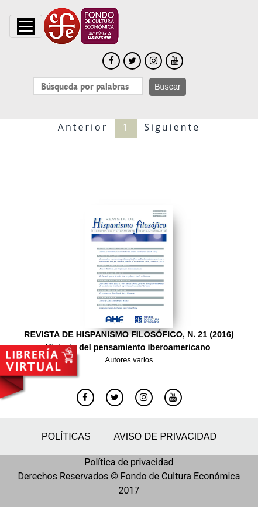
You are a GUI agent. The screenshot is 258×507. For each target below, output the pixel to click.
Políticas (66, 436)
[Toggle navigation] (25, 26)
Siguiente (172, 127)
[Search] (88, 86)
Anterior (83, 127)
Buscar (167, 86)
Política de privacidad (128, 462)
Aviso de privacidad (165, 436)
